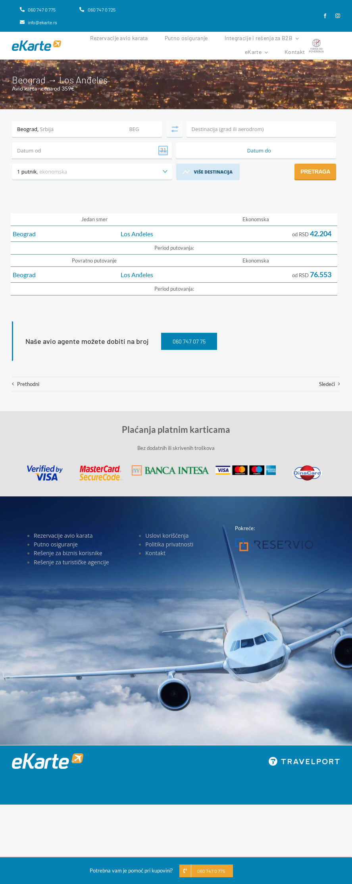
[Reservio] (274, 540)
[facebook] (325, 16)
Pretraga (315, 171)
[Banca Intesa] (170, 468)
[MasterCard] (100, 468)
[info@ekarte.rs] (38, 22)
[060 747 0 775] (37, 9)
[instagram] (337, 16)
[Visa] (45, 468)
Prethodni (28, 384)
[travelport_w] (304, 759)
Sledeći (327, 384)
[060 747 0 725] (97, 9)
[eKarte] (36, 43)
